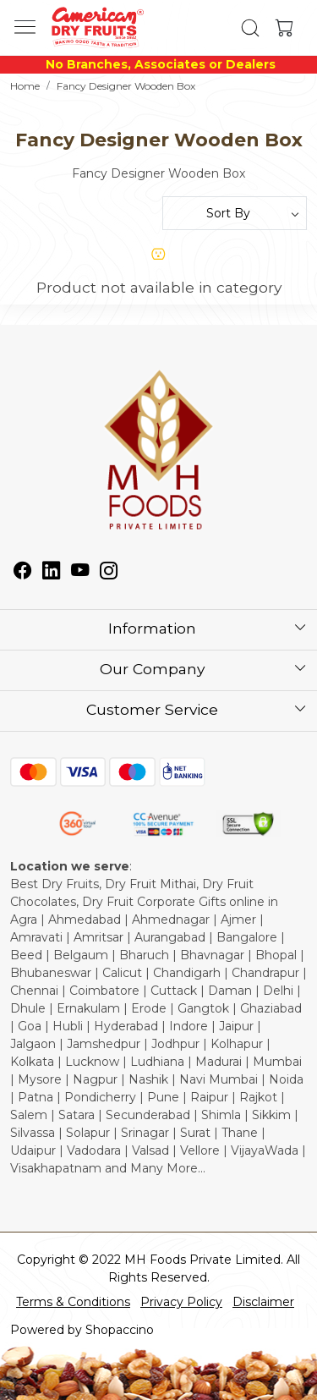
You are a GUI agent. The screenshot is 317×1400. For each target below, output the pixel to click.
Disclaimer (263, 1301)
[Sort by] (235, 213)
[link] (249, 28)
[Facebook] (23, 573)
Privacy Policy (181, 1301)
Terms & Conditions (73, 1301)
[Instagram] (109, 573)
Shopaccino (119, 1329)
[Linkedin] (51, 573)
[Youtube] (80, 573)
